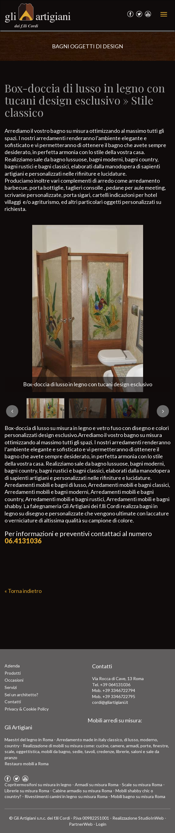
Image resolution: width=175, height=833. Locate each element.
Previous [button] (12, 411)
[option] (87, 308)
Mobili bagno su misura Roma (138, 796)
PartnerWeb (81, 824)
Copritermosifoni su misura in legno (38, 784)
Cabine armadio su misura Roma (82, 790)
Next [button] (163, 411)
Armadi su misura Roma (96, 784)
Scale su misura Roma (142, 784)
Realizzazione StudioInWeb (138, 818)
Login (101, 824)
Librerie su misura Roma (27, 790)
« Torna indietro (23, 590)
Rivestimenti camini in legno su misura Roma (66, 796)
